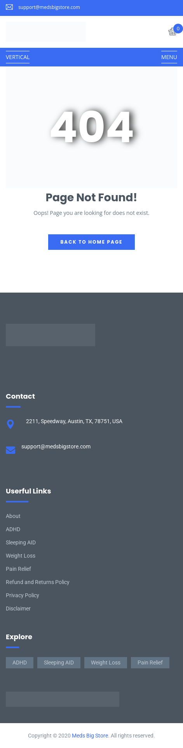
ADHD (13, 529)
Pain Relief (18, 569)
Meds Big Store (90, 735)
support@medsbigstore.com (49, 7)
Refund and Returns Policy (38, 582)
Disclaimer (18, 608)
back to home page (91, 242)
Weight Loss (20, 556)
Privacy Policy (22, 595)
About (13, 516)
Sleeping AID (21, 542)
